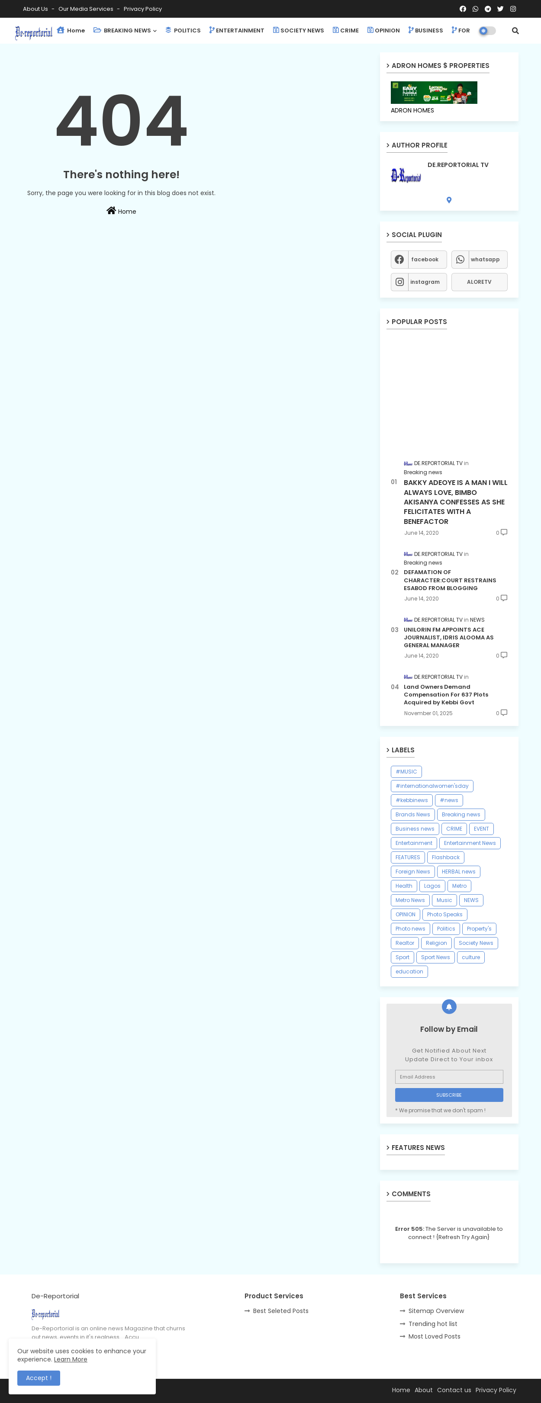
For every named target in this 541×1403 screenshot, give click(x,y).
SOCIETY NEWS (298, 30)
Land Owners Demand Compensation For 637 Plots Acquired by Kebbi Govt (446, 694)
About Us (36, 9)
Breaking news (461, 814)
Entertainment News (470, 843)
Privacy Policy (143, 9)
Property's (479, 928)
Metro (459, 885)
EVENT (481, 828)
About (424, 1390)
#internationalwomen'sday (432, 786)
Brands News (413, 814)
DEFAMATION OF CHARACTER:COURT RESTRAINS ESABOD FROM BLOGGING (450, 580)
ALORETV (479, 282)
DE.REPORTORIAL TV (458, 165)
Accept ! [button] (39, 1378)
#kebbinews (412, 800)
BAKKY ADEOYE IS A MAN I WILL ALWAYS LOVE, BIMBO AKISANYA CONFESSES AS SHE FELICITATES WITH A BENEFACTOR (456, 502)
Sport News (435, 957)
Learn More (70, 1359)
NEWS (471, 900)
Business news (415, 828)
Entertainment (414, 843)
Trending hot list (433, 1324)
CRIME (346, 30)
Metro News (410, 900)
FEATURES (408, 857)
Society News (476, 943)
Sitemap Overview (436, 1311)
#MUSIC (406, 771)
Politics (446, 928)
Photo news (410, 928)
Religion (436, 943)
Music (444, 900)
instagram (425, 282)
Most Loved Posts (434, 1336)
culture (471, 957)
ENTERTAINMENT (236, 30)
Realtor (405, 943)
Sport (402, 957)
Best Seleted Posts (281, 1311)
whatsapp (485, 259)
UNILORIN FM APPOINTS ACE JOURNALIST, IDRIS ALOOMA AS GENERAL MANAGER (449, 637)
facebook (424, 259)
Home (71, 30)
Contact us (454, 1390)
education (409, 971)
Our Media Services (86, 9)
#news (449, 800)
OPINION (383, 30)
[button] (515, 30)
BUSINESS (426, 30)
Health (404, 885)
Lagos (432, 885)
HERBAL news (459, 871)
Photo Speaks (445, 914)
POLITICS (183, 30)
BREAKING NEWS (122, 30)
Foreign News (413, 871)
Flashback (446, 857)
